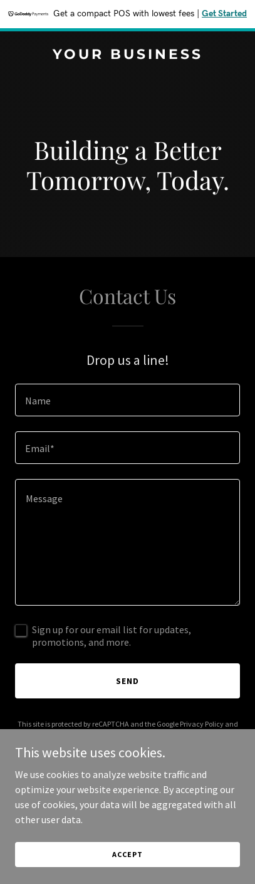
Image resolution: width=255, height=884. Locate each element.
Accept (127, 854)
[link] (127, 55)
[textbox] (127, 400)
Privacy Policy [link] (202, 724)
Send (127, 681)
